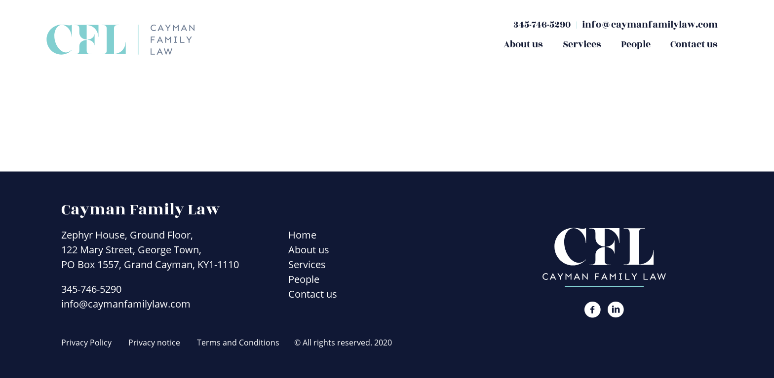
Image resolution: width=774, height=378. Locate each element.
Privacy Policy (86, 342)
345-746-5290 (542, 25)
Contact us (694, 44)
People (636, 44)
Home (302, 234)
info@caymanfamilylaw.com (650, 25)
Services (582, 44)
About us (523, 44)
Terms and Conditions (238, 342)
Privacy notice (154, 342)
